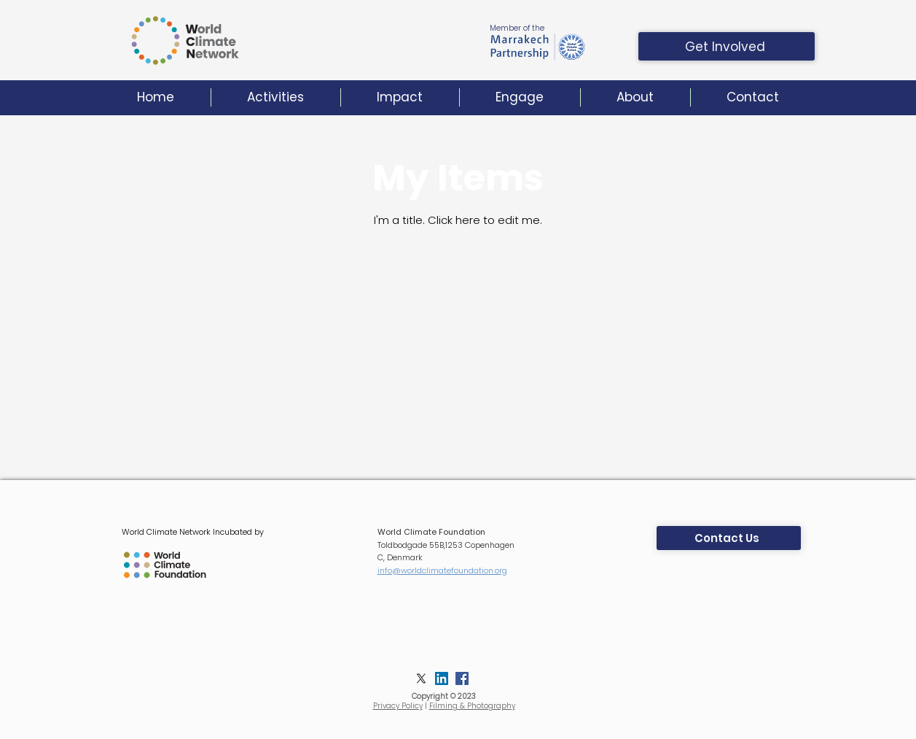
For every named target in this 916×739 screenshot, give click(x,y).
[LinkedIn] (441, 678)
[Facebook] (462, 678)
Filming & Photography (472, 705)
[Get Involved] (726, 46)
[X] (421, 678)
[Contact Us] (729, 538)
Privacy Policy (398, 705)
